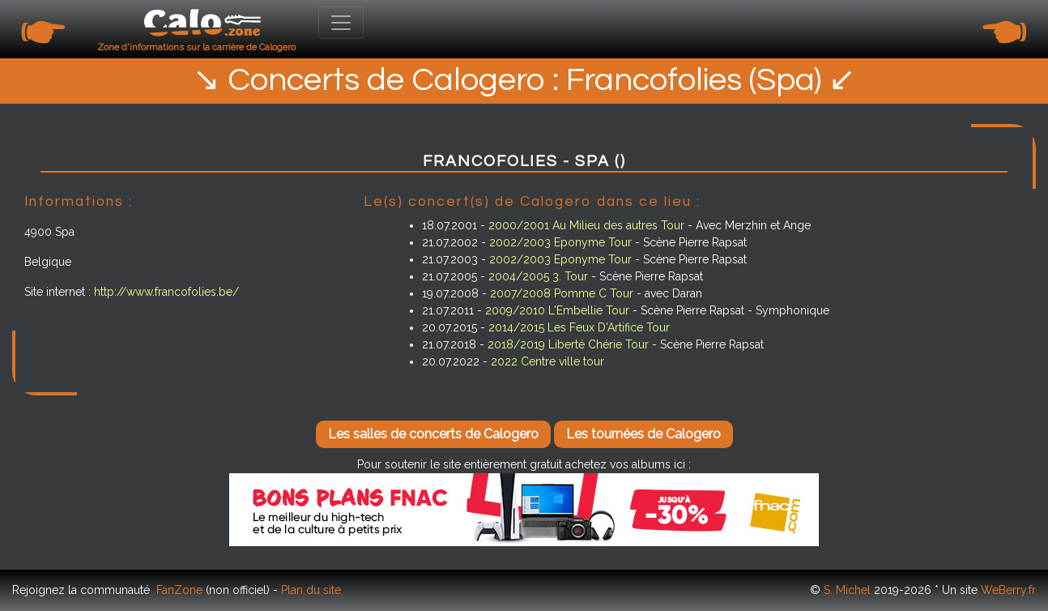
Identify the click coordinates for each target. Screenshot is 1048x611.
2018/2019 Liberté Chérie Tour (568, 344)
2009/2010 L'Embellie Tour (557, 310)
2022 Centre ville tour (547, 361)
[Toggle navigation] (341, 22)
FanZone (179, 589)
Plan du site (311, 589)
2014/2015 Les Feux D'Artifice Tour (579, 327)
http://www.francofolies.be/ (166, 291)
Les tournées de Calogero (643, 434)
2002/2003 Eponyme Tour (560, 242)
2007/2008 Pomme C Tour (561, 293)
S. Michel (847, 589)
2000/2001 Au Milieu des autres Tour (586, 225)
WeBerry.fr (1008, 589)
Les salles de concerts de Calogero (433, 434)
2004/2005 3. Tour (538, 276)
